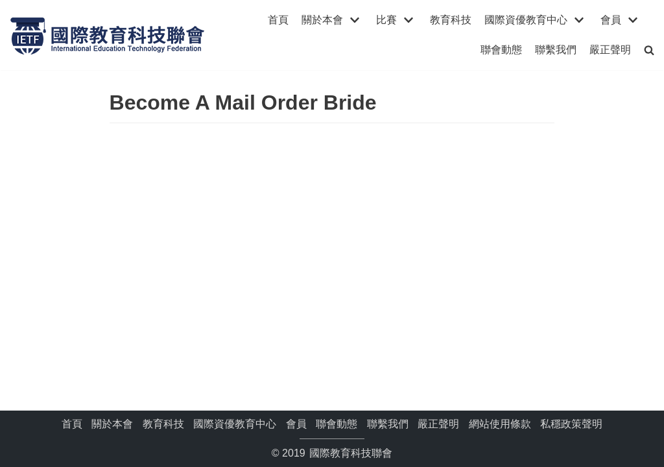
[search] (649, 49)
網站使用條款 (500, 423)
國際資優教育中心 (234, 423)
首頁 (278, 19)
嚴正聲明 (610, 49)
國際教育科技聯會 (349, 453)
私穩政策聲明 (571, 423)
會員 (296, 423)
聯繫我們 (555, 49)
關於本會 (112, 423)
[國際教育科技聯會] (107, 34)
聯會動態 (501, 49)
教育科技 (450, 19)
